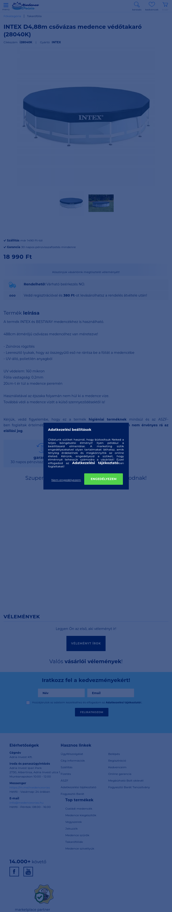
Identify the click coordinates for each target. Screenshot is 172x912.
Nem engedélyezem (66, 480)
